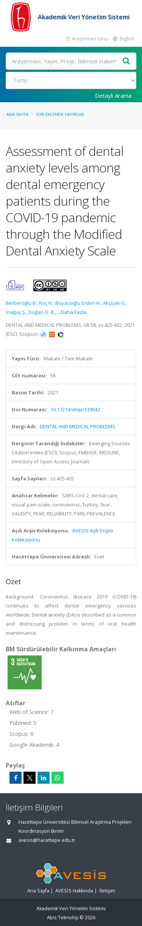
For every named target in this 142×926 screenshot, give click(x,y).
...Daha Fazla (71, 312)
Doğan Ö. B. (41, 312)
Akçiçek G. (114, 303)
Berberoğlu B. (21, 303)
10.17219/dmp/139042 (75, 409)
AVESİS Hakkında (74, 891)
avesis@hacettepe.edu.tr (47, 840)
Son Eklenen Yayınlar (60, 114)
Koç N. (46, 303)
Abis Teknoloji (62, 917)
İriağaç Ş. (16, 312)
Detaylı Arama (113, 95)
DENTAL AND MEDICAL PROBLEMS (77, 426)
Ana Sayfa (17, 114)
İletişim (107, 891)
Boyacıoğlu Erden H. (78, 303)
